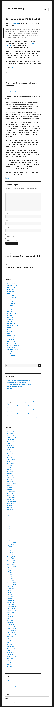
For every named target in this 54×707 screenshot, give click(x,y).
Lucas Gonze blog (14, 8)
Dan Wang (10, 301)
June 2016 (9, 507)
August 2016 (10, 503)
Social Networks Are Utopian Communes (19, 380)
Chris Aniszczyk (11, 297)
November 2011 (11, 563)
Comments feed (11, 684)
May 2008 (10, 642)
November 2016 (11, 497)
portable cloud (15, 23)
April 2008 (10, 644)
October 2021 (10, 447)
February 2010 (11, 600)
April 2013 (10, 529)
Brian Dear (10, 293)
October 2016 (10, 499)
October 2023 (10, 439)
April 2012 (10, 553)
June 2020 (10, 467)
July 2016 (9, 505)
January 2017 (10, 493)
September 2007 (11, 656)
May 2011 (9, 574)
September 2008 (11, 634)
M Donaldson (11, 323)
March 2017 (10, 489)
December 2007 (11, 650)
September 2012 (11, 543)
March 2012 (10, 555)
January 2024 (10, 435)
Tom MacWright (11, 355)
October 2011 (10, 565)
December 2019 (11, 477)
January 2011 (10, 580)
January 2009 (11, 626)
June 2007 (10, 662)
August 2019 (10, 485)
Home (7, 694)
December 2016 (11, 495)
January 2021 (10, 453)
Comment (8, 192)
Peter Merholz (11, 339)
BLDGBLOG (10, 289)
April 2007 (10, 666)
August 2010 (10, 588)
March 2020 (10, 473)
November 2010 (11, 584)
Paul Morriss (10, 337)
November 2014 (11, 525)
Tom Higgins (11, 353)
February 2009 (11, 624)
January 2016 (10, 509)
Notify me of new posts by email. (12, 240)
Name (7, 213)
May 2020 (9, 469)
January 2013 (10, 535)
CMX (11, 67)
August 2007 (10, 658)
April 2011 (9, 576)
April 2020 (10, 471)
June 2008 (10, 640)
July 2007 (9, 660)
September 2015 (11, 513)
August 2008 (10, 636)
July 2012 (9, 547)
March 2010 (10, 598)
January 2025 (10, 431)
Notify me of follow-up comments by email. (15, 236)
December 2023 (11, 437)
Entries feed (10, 682)
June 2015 (9, 519)
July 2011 (9, 571)
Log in (9, 680)
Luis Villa (9, 321)
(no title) (9, 388)
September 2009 (11, 610)
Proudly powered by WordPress (22, 702)
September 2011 (11, 567)
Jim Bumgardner (12, 313)
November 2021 (11, 445)
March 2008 (10, 646)
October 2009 (11, 608)
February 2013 (11, 533)
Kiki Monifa (10, 317)
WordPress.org (11, 686)
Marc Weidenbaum (12, 325)
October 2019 (10, 481)
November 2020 (11, 457)
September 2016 (11, 501)
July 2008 (9, 638)
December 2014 (11, 523)
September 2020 (11, 461)
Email (7, 220)
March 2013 (10, 531)
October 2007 (11, 654)
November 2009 (11, 606)
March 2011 (10, 578)
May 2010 (9, 594)
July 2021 (9, 451)
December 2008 (11, 628)
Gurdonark (10, 309)
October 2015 (10, 511)
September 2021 (11, 449)
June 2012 (9, 549)
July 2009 (9, 614)
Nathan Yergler (11, 335)
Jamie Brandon (11, 311)
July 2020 (9, 465)
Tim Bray (9, 351)
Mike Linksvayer (12, 331)
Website (7, 227)
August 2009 (10, 612)
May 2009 (10, 618)
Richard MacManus (12, 343)
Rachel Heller (11, 341)
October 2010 (10, 586)
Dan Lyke (9, 299)
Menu (45, 9)
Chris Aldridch (11, 295)
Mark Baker (10, 327)
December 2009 (11, 604)
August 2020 (10, 463)
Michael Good (11, 329)
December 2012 (11, 537)
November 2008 (11, 630)
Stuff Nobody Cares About (14, 349)
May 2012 (9, 551)
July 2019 (9, 487)
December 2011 (11, 561)
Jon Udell (9, 315)
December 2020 (11, 455)
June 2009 (10, 616)
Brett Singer (10, 291)
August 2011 (10, 569)
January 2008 (11, 648)
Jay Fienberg (13, 91)
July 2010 (9, 590)
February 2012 (11, 557)
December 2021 (11, 443)
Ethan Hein (10, 307)
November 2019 (11, 479)
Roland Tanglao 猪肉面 (13, 345)
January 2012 (10, 559)
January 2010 (10, 602)
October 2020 (11, 459)
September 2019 (11, 483)
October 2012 (10, 541)
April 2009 (10, 620)
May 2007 (9, 664)
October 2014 (10, 527)
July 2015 (9, 517)
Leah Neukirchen (12, 319)
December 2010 (11, 582)
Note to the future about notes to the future (19, 384)
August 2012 (10, 545)
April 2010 (10, 596)
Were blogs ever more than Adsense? (26, 417)
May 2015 (9, 521)
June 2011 (9, 572)
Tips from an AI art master (14, 386)
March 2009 (10, 622)
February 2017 (11, 491)
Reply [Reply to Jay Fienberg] (7, 178)
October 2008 (11, 632)
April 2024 (10, 433)
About (7, 698)
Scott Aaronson (11, 347)
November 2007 (11, 652)
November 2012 (11, 539)
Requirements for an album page (16, 382)
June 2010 (9, 592)
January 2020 (11, 475)
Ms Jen (9, 333)
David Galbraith (11, 303)
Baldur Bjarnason (12, 285)
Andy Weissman (11, 283)
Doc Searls (10, 305)
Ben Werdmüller (11, 287)
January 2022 (10, 441)
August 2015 (10, 515)
